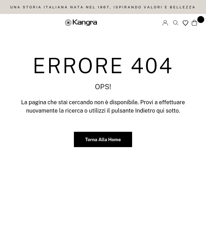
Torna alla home (103, 139)
